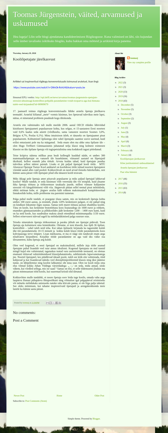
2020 (120, 92)
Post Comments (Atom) (36, 401)
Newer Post (19, 395)
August (124, 123)
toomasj (134, 58)
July (123, 128)
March (124, 146)
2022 (120, 82)
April (123, 141)
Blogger (96, 418)
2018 (120, 101)
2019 (120, 96)
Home (59, 395)
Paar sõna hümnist (128, 172)
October (125, 114)
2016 (120, 183)
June (123, 132)
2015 (120, 188)
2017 (120, 179)
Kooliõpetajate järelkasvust (132, 159)
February (125, 150)
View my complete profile (139, 62)
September (126, 118)
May (123, 137)
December (126, 105)
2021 (120, 87)
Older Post (99, 395)
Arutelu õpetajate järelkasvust (133, 168)
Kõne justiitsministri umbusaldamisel (137, 163)
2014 (120, 192)
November (126, 109)
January (124, 155)
